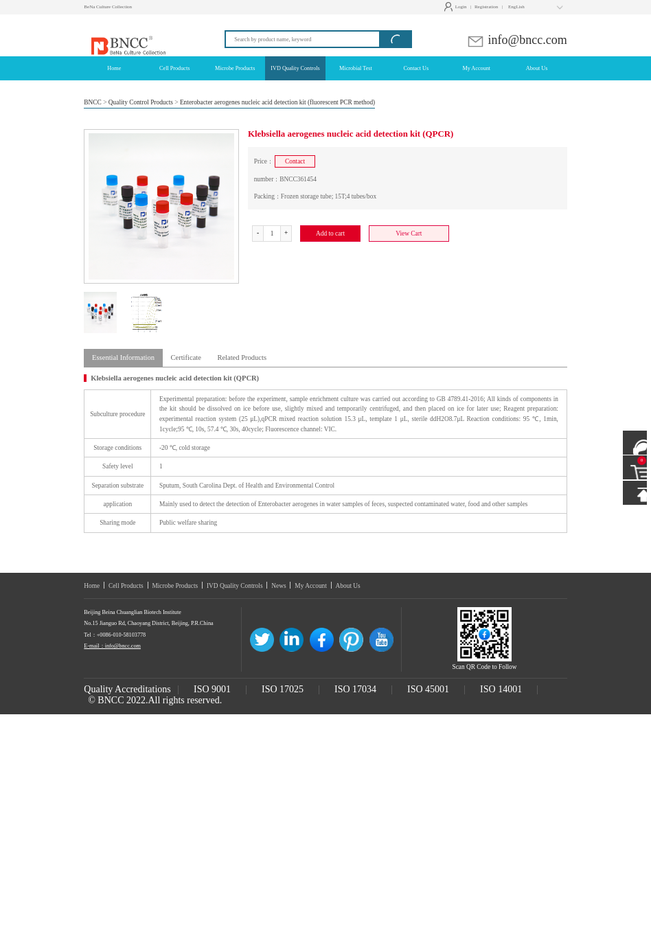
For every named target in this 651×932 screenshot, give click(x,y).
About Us (348, 585)
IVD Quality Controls (235, 585)
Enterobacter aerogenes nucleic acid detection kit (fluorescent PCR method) (277, 102)
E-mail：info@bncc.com (112, 646)
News (278, 585)
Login (457, 6)
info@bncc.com (516, 40)
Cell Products (126, 585)
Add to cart (330, 233)
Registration (486, 7)
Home (92, 585)
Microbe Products (175, 585)
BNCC (93, 102)
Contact (295, 161)
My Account (311, 585)
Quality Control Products (140, 102)
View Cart (409, 233)
